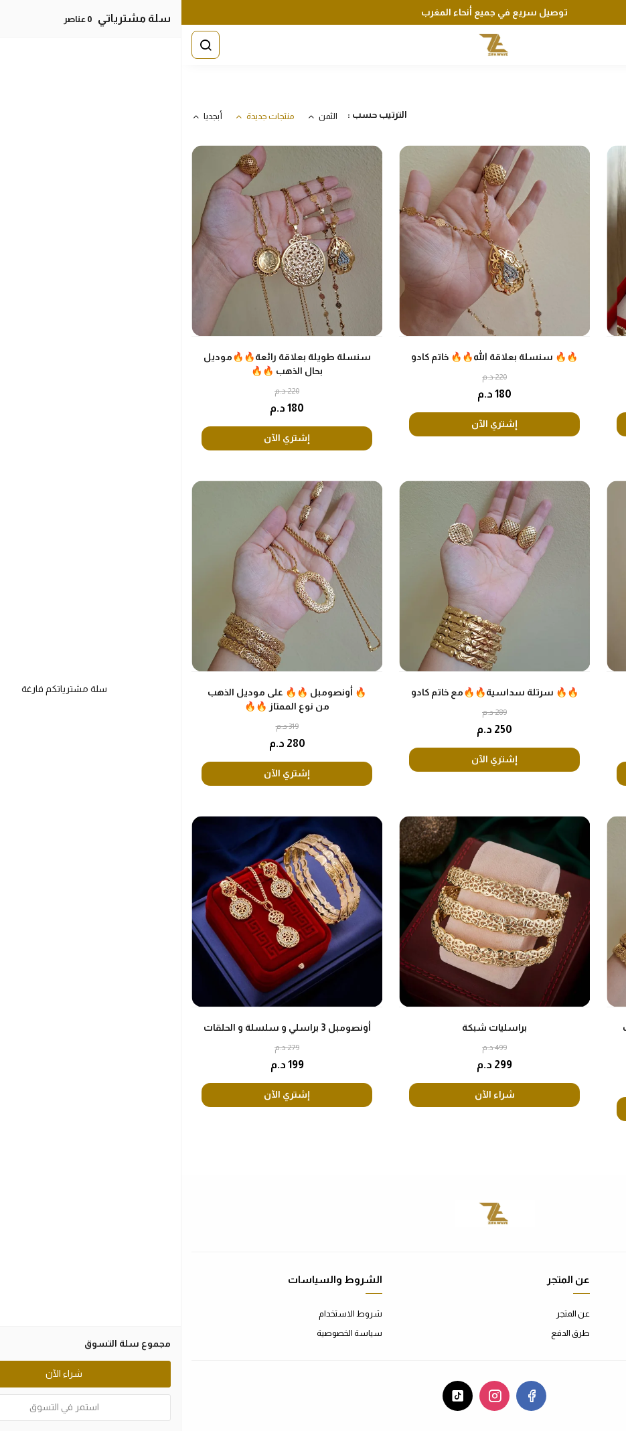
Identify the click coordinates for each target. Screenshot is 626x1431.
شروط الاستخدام (169, 1314)
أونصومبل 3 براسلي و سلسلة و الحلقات (105, 1027)
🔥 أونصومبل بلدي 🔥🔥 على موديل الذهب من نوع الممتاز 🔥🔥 (520, 699)
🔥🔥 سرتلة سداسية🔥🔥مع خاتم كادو (313, 692)
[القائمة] (602, 45)
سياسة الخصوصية (168, 1333)
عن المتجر (391, 1314)
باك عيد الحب (520, 356)
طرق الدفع (389, 1333)
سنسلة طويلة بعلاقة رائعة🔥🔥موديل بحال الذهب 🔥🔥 (105, 363)
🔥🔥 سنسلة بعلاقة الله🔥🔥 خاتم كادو (313, 356)
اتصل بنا (602, 1314)
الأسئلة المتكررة (587, 1333)
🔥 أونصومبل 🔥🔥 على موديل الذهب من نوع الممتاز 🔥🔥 (105, 699)
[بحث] (24, 45)
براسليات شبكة (313, 1027)
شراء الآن (313, 1094)
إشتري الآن (520, 423)
